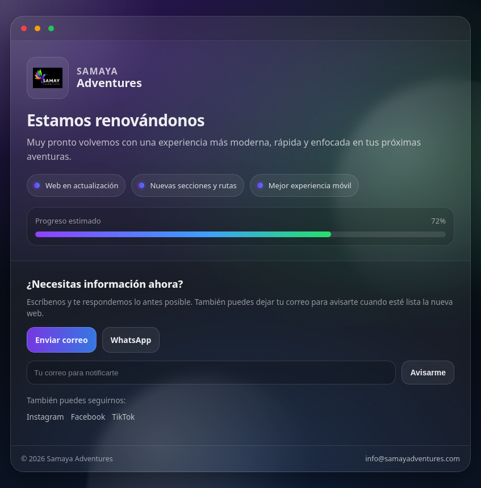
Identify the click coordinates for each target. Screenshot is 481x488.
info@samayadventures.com (412, 459)
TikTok (123, 417)
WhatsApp (131, 339)
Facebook (88, 417)
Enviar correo (61, 339)
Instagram (45, 417)
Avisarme (428, 372)
